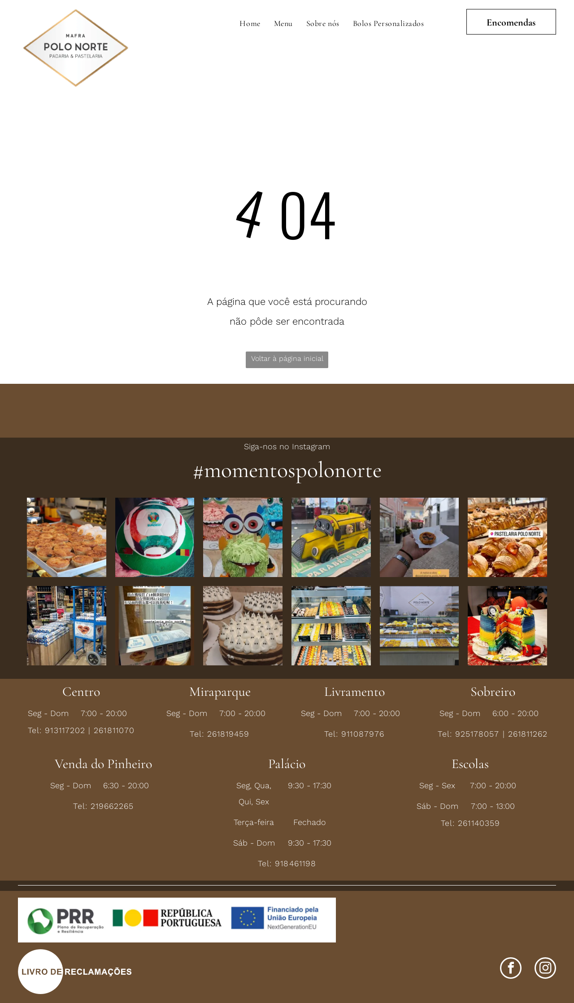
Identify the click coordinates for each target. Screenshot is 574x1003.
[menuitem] (250, 23)
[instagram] (545, 969)
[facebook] (511, 969)
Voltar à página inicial (287, 358)
